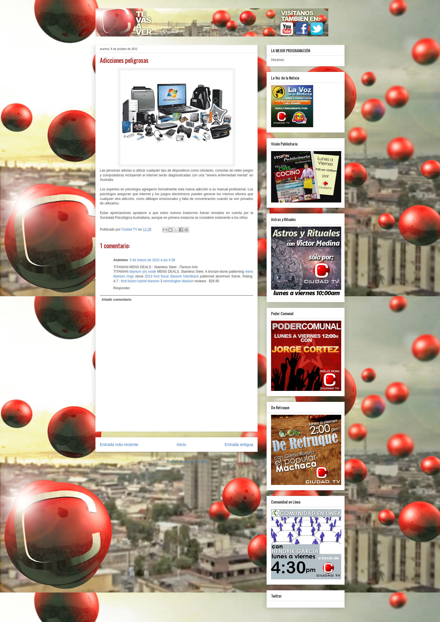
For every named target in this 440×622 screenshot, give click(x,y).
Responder (121, 288)
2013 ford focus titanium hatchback (172, 276)
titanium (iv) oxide (142, 272)
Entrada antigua (238, 444)
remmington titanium (178, 281)
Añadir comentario (116, 300)
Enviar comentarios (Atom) (187, 462)
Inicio (181, 444)
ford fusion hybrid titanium (140, 281)
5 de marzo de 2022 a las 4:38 (152, 260)
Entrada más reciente (119, 444)
